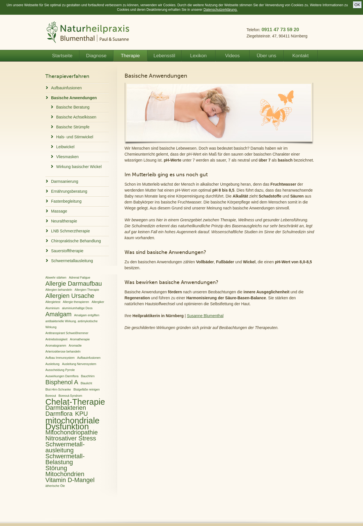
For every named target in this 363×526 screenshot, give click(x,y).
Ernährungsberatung (69, 191)
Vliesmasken (67, 156)
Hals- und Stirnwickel (74, 137)
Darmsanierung (64, 181)
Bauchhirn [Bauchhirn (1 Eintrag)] (88, 376)
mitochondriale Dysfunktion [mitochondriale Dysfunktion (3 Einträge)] (72, 423)
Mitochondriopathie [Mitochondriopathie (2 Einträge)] (71, 432)
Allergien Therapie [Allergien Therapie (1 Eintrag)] (87, 289)
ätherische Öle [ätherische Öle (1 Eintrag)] (55, 485)
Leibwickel (65, 147)
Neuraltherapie (64, 221)
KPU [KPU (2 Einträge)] (81, 414)
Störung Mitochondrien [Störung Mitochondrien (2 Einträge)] (64, 471)
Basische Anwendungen (74, 98)
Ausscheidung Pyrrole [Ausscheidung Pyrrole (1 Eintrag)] (60, 370)
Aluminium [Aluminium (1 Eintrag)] (52, 308)
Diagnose (96, 55)
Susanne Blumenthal (205, 315)
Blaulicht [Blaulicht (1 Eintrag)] (86, 383)
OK (357, 5)
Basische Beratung (73, 107)
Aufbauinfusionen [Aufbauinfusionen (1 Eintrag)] (88, 357)
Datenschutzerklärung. (220, 10)
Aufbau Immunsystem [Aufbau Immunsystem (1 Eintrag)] (60, 357)
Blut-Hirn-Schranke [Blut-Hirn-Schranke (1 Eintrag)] (58, 389)
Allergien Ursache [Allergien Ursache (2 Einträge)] (69, 296)
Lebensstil (164, 55)
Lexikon (198, 55)
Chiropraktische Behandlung (76, 241)
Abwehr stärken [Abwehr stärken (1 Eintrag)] (55, 277)
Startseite (62, 55)
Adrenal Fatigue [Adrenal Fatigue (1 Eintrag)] (79, 277)
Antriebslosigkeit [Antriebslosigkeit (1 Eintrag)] (56, 339)
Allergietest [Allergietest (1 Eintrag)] (52, 302)
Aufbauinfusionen (66, 88)
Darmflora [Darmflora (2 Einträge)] (59, 414)
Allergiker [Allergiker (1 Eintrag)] (98, 302)
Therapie (130, 55)
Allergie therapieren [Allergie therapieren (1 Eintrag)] (76, 302)
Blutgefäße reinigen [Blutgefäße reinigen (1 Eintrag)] (86, 389)
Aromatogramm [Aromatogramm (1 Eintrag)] (55, 345)
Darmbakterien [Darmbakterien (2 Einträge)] (65, 408)
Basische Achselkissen (76, 117)
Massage (59, 211)
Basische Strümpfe (73, 127)
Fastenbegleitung (66, 201)
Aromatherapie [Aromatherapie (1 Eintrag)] (80, 339)
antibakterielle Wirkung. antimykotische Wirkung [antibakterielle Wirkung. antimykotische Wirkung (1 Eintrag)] (71, 324)
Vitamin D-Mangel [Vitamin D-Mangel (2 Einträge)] (69, 480)
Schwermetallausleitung (72, 260)
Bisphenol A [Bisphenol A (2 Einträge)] (61, 382)
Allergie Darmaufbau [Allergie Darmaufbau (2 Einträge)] (73, 284)
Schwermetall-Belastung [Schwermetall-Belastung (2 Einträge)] (65, 459)
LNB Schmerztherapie (70, 231)
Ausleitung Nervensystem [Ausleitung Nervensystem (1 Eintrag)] (79, 364)
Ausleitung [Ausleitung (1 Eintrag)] (52, 364)
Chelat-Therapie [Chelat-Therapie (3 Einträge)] (75, 402)
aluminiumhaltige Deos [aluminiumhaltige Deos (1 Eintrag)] (77, 308)
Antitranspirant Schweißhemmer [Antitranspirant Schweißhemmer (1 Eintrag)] (66, 333)
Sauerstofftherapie (67, 251)
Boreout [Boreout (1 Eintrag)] (50, 395)
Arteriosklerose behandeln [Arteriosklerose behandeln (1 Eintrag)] (63, 351)
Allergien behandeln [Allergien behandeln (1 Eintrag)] (58, 289)
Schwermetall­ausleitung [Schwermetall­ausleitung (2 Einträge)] (65, 447)
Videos (232, 55)
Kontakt (300, 55)
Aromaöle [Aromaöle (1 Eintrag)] (75, 345)
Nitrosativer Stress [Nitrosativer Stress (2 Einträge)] (70, 438)
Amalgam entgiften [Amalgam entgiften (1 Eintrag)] (86, 315)
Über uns (266, 55)
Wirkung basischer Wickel (79, 166)
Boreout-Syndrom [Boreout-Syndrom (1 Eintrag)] (70, 395)
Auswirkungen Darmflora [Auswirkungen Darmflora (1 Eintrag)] (62, 376)
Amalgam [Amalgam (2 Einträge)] (58, 314)
